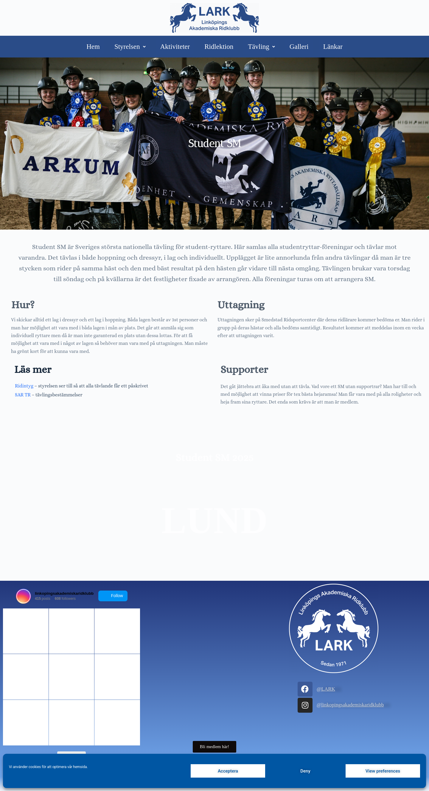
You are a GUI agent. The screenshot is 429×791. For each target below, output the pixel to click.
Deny (305, 771)
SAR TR (23, 394)
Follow (113, 596)
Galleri (299, 46)
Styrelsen (130, 46)
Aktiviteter (175, 46)
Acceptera (228, 771)
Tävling (261, 46)
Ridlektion (218, 46)
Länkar (333, 46)
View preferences (383, 771)
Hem (93, 46)
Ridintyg (24, 385)
